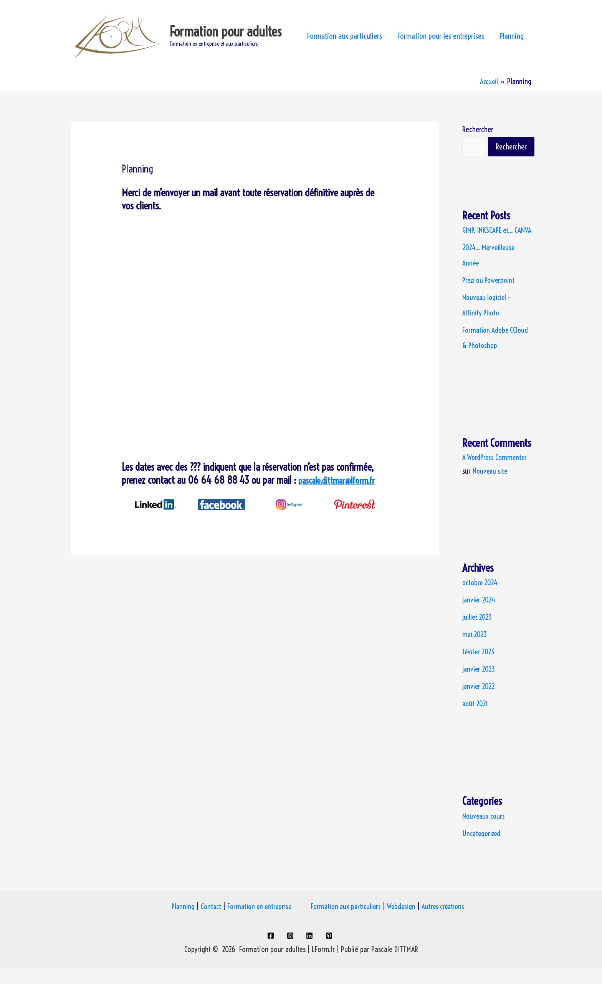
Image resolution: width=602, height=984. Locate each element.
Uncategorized (482, 849)
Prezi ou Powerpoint (490, 295)
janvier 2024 (480, 615)
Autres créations (450, 922)
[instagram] (291, 951)
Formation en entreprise (257, 922)
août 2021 (475, 719)
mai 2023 (475, 650)
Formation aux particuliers (344, 36)
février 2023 (479, 667)
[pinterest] (331, 951)
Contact (206, 922)
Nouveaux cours (484, 831)
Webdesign (407, 922)
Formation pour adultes (225, 31)
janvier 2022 (479, 702)
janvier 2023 (479, 684)
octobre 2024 (481, 598)
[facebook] (271, 951)
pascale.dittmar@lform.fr (342, 480)
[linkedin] (311, 951)
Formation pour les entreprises (440, 36)
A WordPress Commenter (496, 473)
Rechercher (477, 129)
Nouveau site (491, 486)
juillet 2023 (478, 632)
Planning (511, 36)
